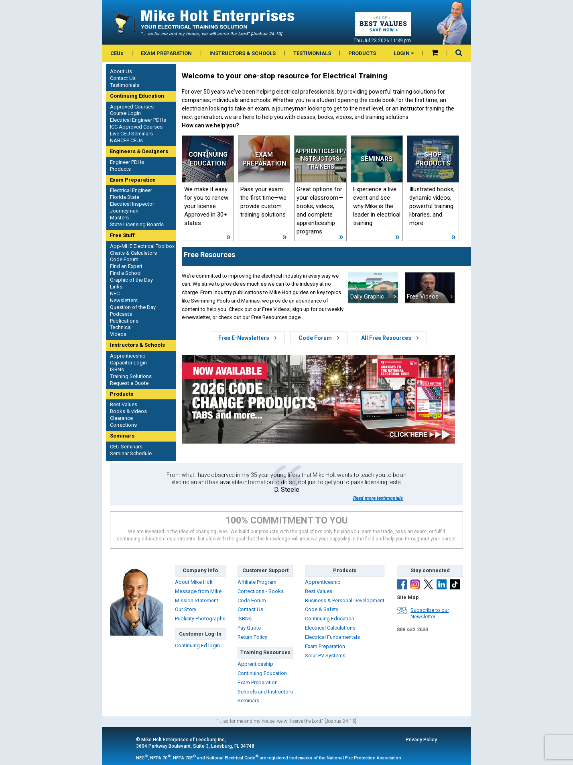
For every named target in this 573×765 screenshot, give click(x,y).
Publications (124, 321)
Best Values (123, 404)
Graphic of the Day (131, 280)
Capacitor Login (128, 363)
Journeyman (124, 211)
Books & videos (128, 411)
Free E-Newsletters (247, 338)
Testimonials (124, 85)
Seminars (122, 436)
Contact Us (123, 78)
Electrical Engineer (131, 190)
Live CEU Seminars (131, 134)
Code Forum (124, 259)
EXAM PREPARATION (166, 53)
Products (120, 169)
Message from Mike (198, 591)
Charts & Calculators (133, 253)
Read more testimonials (378, 498)
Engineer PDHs (127, 162)
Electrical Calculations (330, 628)
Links (116, 287)
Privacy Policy (421, 739)
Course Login (125, 113)
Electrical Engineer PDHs (138, 120)
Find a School (126, 273)
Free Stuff (122, 235)
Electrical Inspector (132, 204)
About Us (121, 71)
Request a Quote (129, 383)
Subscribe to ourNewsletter (429, 613)
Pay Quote (249, 628)
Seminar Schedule (131, 453)
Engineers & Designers (139, 151)
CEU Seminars (126, 447)
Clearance (121, 418)
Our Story (185, 609)
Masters (119, 218)
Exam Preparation (133, 180)
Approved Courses (132, 107)
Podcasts (121, 314)
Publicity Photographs (200, 619)
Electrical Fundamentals (332, 637)
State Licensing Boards (137, 224)
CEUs (116, 53)
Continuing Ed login (197, 645)
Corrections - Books (261, 591)
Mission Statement (196, 600)
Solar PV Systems (325, 655)
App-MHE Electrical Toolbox (142, 246)
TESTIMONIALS (312, 53)
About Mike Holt (194, 582)
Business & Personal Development (344, 600)
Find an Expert (126, 266)
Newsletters (124, 300)
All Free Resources (390, 338)
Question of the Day (133, 307)
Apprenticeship (128, 356)
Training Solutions (131, 376)
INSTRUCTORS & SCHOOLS (242, 53)
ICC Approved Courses (136, 127)
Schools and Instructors (265, 692)
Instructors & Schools (137, 345)
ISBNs (117, 369)
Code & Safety (321, 609)
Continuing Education (137, 96)
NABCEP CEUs (126, 140)
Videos (118, 334)
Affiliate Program (257, 582)
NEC (115, 293)
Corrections (123, 425)
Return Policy (252, 637)
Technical (121, 327)
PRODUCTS (362, 53)
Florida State (124, 197)
